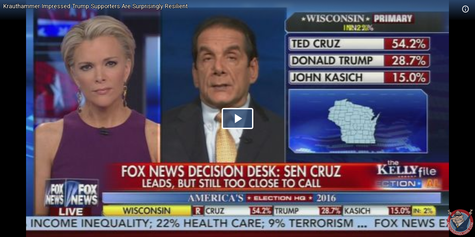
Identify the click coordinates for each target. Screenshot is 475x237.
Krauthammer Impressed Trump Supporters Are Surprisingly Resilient (95, 6)
